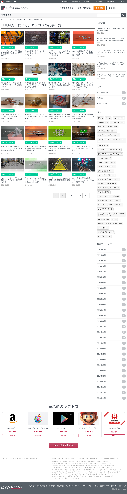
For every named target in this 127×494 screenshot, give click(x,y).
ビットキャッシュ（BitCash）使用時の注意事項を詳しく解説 (59, 180)
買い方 (100, 118)
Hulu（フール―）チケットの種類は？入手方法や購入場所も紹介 (12, 180)
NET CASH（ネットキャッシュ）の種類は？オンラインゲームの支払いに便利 (83, 85)
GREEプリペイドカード (106, 162)
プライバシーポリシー (73, 486)
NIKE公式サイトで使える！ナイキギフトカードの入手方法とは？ (12, 85)
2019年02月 (111, 381)
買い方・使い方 (8, 47)
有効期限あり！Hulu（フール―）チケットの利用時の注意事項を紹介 (59, 148)
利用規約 (52, 486)
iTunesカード (103, 122)
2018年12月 (111, 392)
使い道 (114, 219)
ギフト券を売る (84, 8)
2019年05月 (111, 365)
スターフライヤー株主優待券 (108, 196)
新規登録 (99, 8)
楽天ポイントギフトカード (107, 127)
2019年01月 (111, 387)
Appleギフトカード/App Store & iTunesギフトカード (92, 461)
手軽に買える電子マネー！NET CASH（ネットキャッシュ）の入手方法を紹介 (12, 117)
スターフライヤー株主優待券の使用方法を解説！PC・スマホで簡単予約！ (83, 117)
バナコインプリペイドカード (108, 179)
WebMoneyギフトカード (107, 131)
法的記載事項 (76, 2)
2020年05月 (111, 304)
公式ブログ (121, 2)
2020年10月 (111, 277)
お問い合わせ (109, 2)
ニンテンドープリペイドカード (109, 150)
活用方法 (111, 98)
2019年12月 (111, 326)
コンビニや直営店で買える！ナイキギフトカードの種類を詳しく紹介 (83, 53)
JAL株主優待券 (103, 219)
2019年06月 (111, 359)
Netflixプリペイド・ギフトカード (110, 224)
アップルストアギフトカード (108, 135)
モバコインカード (104, 158)
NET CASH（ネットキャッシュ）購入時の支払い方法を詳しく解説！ (59, 85)
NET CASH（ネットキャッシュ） (110, 205)
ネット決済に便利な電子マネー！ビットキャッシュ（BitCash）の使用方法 (83, 180)
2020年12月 (111, 266)
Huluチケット (103, 228)
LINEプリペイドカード (92, 464)
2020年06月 (111, 299)
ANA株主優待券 (104, 192)
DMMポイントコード (105, 171)
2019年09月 (111, 343)
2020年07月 (111, 293)
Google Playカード (117, 122)
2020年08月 (111, 288)
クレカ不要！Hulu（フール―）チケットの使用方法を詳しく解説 (83, 148)
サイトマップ (88, 486)
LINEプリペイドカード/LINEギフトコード (110, 140)
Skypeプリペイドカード (106, 175)
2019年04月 (111, 370)
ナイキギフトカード (105, 209)
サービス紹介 (111, 103)
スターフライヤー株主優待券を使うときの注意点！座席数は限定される (59, 117)
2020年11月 (111, 271)
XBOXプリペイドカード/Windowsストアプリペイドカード (111, 214)
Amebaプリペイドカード (107, 183)
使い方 (108, 118)
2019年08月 (111, 348)
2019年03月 (111, 375)
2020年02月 (111, 321)
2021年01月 (111, 260)
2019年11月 (111, 332)
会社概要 (86, 2)
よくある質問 (97, 2)
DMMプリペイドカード (106, 167)
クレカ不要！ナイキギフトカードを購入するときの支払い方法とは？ (35, 53)
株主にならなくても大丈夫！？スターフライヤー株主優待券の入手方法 (11, 148)
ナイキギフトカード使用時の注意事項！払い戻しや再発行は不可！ (12, 53)
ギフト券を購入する (63, 445)
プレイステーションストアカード (110, 154)
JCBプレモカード (104, 236)
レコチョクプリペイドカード (108, 188)
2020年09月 (111, 282)
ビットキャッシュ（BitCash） (109, 200)
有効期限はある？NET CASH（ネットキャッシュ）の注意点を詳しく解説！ (35, 85)
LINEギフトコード (57, 478)
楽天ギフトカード (68, 461)
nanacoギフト (103, 145)
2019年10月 (111, 337)
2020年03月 (111, 315)
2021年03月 (111, 249)
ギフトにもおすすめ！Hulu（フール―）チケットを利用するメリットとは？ (35, 180)
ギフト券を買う (66, 8)
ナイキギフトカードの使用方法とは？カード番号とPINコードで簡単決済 (59, 53)
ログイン (112, 8)
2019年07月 (111, 354)
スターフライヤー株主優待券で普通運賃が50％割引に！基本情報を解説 (35, 148)
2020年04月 (111, 310)
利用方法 (65, 2)
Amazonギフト (119, 118)
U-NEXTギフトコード (106, 232)
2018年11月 (111, 398)
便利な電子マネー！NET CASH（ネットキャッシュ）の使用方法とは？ (36, 117)
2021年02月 (111, 255)
